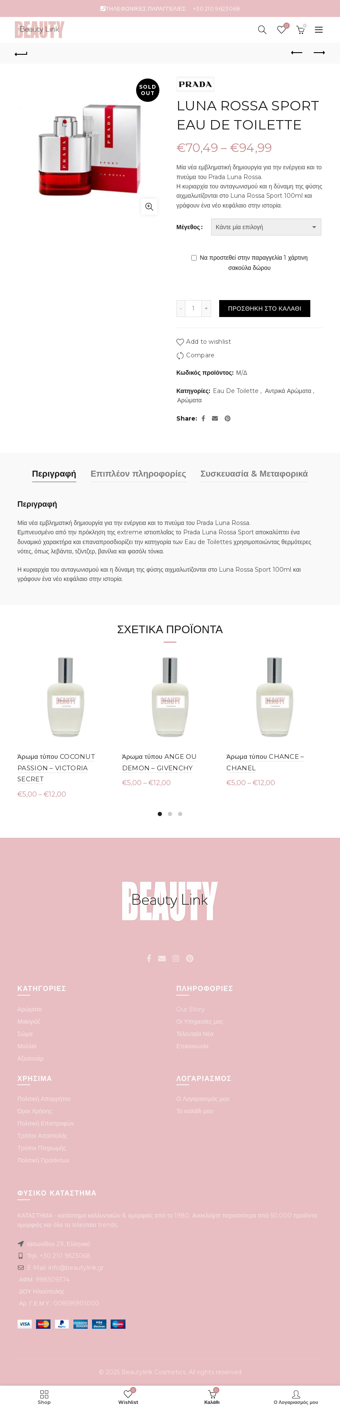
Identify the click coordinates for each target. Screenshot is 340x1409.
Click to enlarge (149, 207)
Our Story (190, 1009)
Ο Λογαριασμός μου (202, 1099)
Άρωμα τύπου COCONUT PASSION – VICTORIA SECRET (56, 767)
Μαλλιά (26, 1046)
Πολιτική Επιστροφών (45, 1123)
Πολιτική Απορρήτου (44, 1099)
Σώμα (25, 1034)
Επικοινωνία (192, 1046)
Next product (318, 52)
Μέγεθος (188, 227)
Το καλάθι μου (194, 1111)
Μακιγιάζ (28, 1021)
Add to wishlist (208, 342)
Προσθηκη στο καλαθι (264, 308)
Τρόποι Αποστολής (42, 1136)
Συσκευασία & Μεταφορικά (254, 474)
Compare (200, 355)
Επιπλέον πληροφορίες (138, 474)
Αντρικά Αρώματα (288, 391)
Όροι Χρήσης (34, 1111)
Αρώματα (189, 400)
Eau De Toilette (236, 391)
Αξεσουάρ (30, 1058)
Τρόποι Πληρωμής (41, 1148)
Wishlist (285, 26)
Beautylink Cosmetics (153, 1372)
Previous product (297, 52)
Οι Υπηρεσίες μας (199, 1021)
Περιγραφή (54, 474)
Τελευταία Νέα (194, 1034)
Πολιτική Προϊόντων (43, 1160)
